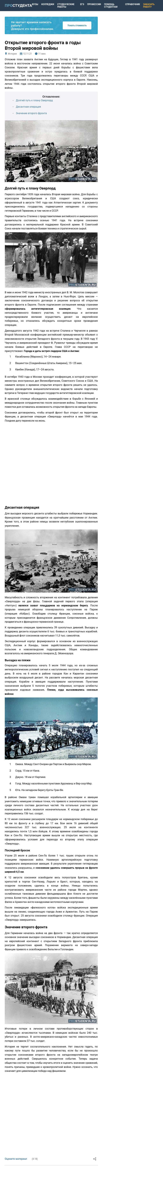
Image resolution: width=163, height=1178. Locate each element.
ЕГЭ (82, 4)
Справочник (132, 4)
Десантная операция (28, 106)
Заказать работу (149, 5)
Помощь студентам (110, 5)
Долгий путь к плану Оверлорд (34, 100)
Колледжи (47, 4)
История (12, 53)
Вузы (35, 4)
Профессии (94, 4)
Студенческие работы (65, 5)
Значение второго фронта (31, 113)
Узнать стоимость (77, 25)
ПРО (18, 5)
